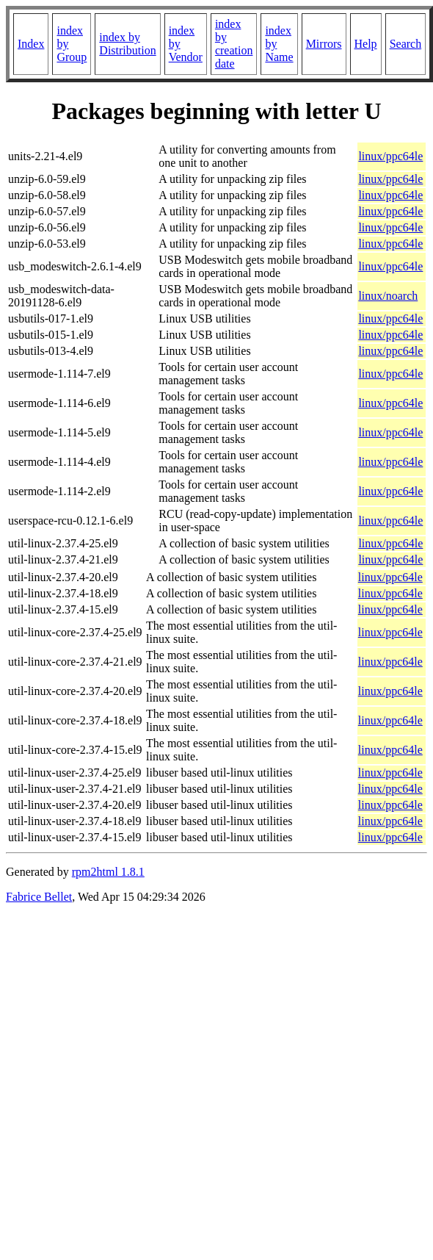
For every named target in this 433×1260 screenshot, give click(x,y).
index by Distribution (127, 44)
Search (406, 43)
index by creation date (234, 44)
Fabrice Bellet (39, 896)
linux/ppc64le (390, 156)
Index (31, 43)
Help (365, 43)
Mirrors (324, 43)
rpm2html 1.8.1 (108, 871)
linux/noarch (388, 295)
